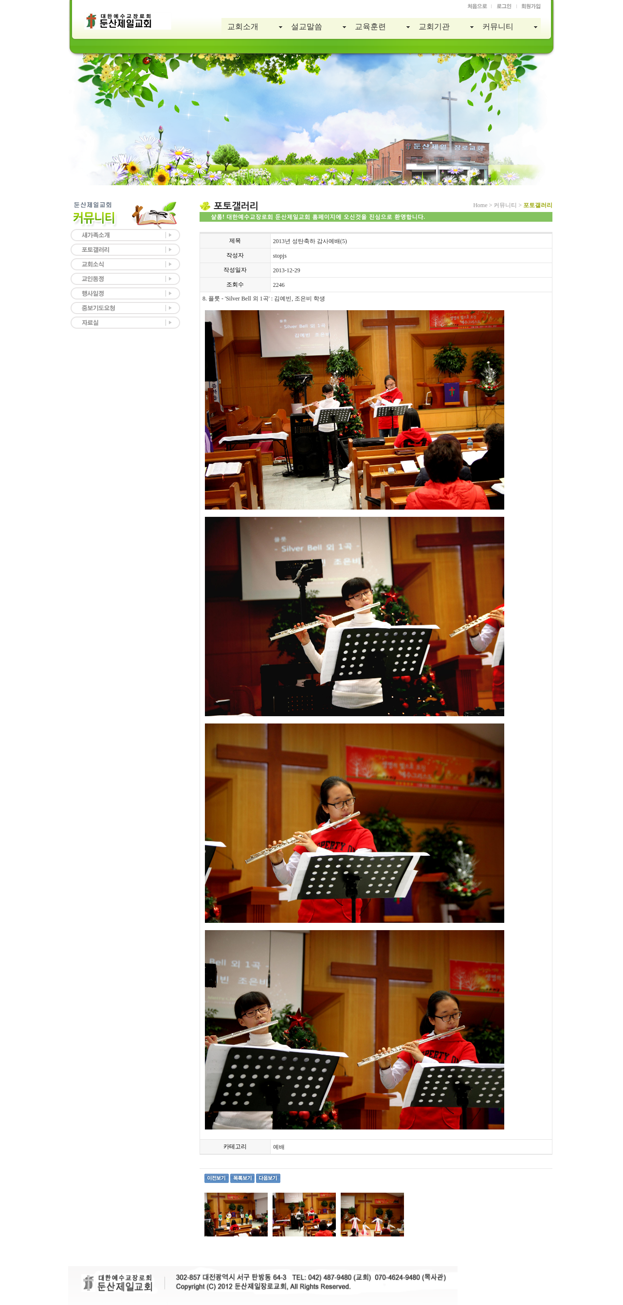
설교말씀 (306, 26)
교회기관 (434, 26)
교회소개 (242, 26)
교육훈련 (370, 26)
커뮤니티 (497, 26)
